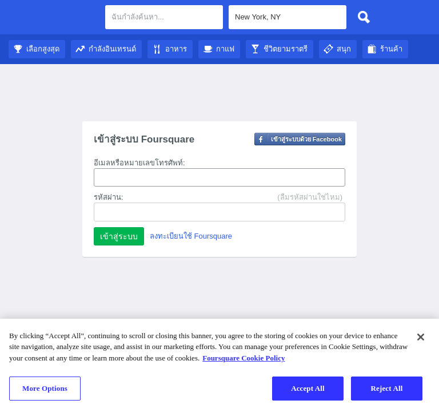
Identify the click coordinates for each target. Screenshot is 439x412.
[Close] (420, 337)
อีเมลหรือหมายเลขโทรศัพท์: (139, 163)
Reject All (387, 388)
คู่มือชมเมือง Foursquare (52, 18)
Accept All (308, 388)
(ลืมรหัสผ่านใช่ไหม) (309, 197)
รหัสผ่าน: (108, 197)
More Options (44, 388)
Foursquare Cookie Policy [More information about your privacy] (243, 358)
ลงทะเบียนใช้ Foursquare (191, 236)
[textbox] (164, 17)
